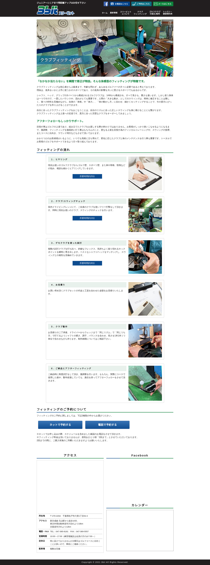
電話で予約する (107, 424)
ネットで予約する (60, 424)
